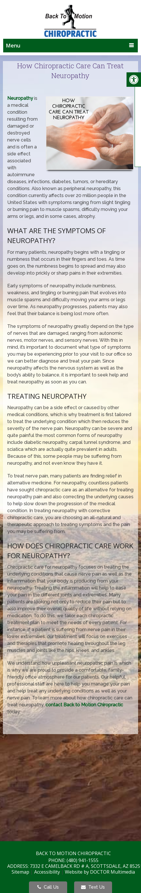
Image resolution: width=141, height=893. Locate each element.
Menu (13, 45)
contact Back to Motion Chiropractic (84, 705)
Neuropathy (20, 98)
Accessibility (47, 872)
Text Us (93, 887)
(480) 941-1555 (82, 860)
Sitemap (20, 872)
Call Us (48, 887)
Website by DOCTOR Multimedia (100, 872)
